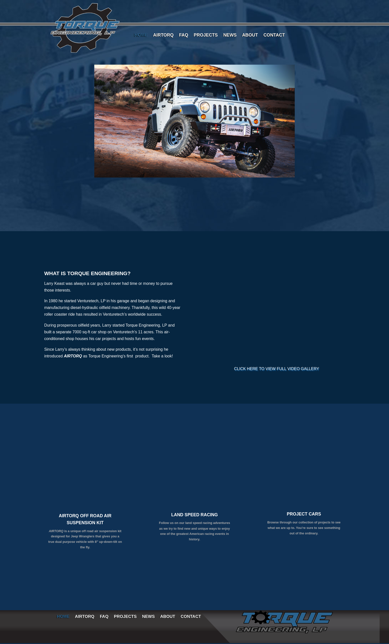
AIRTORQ (163, 35)
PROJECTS (206, 35)
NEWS (230, 35)
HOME (141, 35)
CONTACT (274, 35)
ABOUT (250, 35)
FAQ (183, 35)
